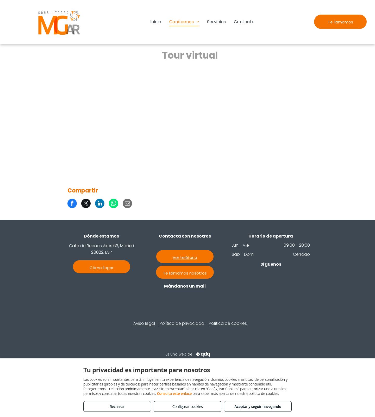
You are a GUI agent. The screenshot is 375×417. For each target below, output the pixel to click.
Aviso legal (144, 323)
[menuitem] (155, 21)
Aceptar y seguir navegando (257, 406)
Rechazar (117, 406)
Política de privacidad (182, 323)
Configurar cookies (187, 406)
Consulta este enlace (174, 393)
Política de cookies (228, 323)
